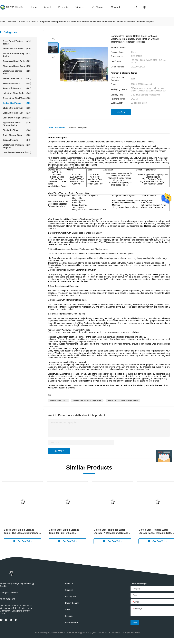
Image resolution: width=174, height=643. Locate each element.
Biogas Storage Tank (17, 113)
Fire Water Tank (17, 130)
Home (33, 7)
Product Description (78, 128)
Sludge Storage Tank (17, 108)
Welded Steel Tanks (17, 78)
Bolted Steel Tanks (17, 103)
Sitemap (68, 616)
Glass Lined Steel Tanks (17, 98)
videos (80, 7)
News (67, 609)
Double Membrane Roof (17, 152)
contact (115, 7)
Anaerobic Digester (17, 88)
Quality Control (72, 603)
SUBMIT (59, 451)
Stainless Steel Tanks (17, 48)
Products (63, 7)
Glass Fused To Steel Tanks (17, 42)
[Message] (152, 611)
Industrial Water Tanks (17, 93)
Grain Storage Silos (17, 135)
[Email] (152, 602)
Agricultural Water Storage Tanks (17, 123)
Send (135, 623)
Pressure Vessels (17, 83)
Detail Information (56, 128)
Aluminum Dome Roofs (17, 66)
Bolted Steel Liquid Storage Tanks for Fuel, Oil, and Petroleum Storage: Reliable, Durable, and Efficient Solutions (66, 532)
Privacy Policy (71, 622)
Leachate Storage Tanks (17, 117)
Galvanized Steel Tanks (17, 61)
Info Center (97, 7)
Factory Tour (70, 596)
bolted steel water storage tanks (87, 400)
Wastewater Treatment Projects (17, 146)
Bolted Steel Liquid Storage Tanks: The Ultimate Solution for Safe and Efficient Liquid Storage (22, 532)
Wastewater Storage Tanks (17, 72)
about (47, 7)
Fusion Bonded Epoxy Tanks (17, 54)
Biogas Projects (17, 140)
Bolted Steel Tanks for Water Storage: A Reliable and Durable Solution (111, 532)
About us (69, 583)
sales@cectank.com (9, 592)
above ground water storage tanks (123, 400)
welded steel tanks (58, 400)
